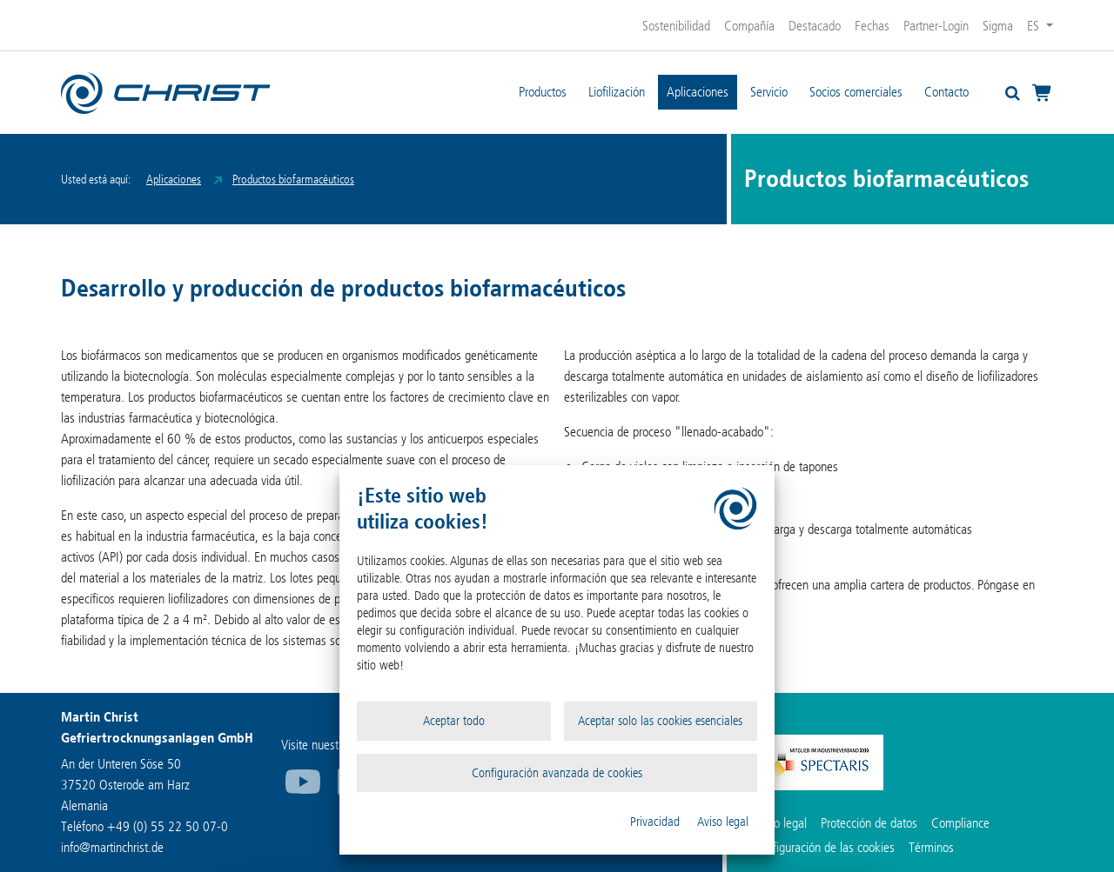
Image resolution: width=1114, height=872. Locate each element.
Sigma (998, 25)
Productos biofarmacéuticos (293, 179)
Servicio (769, 91)
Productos (543, 91)
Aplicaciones (697, 91)
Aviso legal (722, 821)
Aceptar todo (454, 721)
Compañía (749, 25)
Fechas (872, 25)
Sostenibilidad (676, 25)
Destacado (815, 25)
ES (1035, 25)
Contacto (946, 91)
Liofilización (616, 91)
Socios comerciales (856, 91)
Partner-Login (936, 25)
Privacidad (655, 821)
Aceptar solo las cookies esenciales (660, 721)
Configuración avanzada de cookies (557, 773)
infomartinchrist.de (112, 847)
